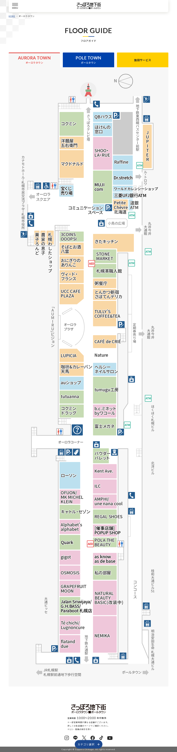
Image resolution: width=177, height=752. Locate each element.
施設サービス (142, 60)
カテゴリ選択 (86, 744)
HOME (12, 16)
